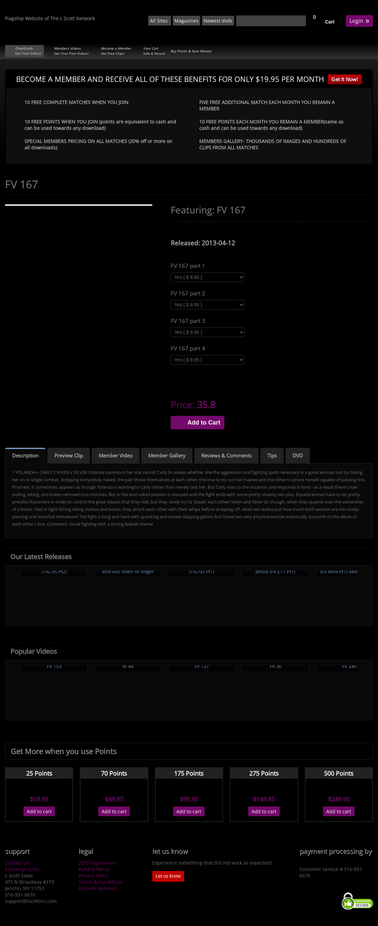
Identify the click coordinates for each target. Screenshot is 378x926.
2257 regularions (97, 863)
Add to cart (39, 811)
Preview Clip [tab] (68, 455)
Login (359, 20)
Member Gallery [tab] (166, 455)
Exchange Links (22, 869)
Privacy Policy (93, 875)
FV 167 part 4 (188, 348)
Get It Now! (344, 79)
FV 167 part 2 (188, 293)
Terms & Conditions (100, 882)
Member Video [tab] (115, 455)
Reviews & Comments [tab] (226, 455)
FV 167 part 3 (188, 321)
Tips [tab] (272, 455)
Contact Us (17, 863)
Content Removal (97, 888)
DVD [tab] (297, 455)
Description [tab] (25, 455)
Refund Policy (93, 869)
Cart (329, 22)
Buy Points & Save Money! (191, 51)
